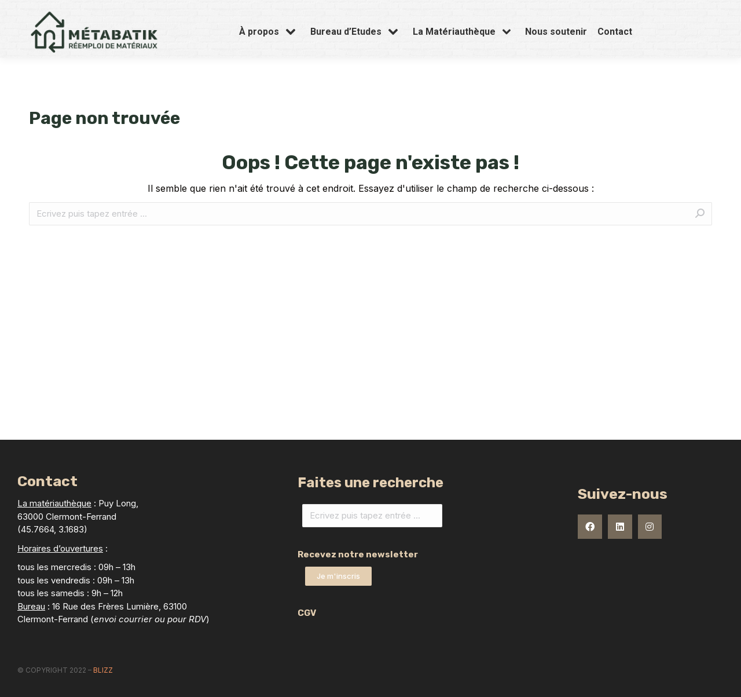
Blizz (103, 670)
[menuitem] (269, 54)
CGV (307, 613)
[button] (338, 576)
